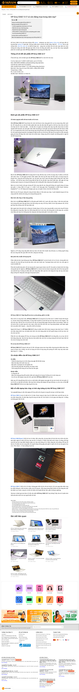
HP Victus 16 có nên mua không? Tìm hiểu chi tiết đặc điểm (23, 511)
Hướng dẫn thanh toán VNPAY (58, 637)
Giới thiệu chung (22, 634)
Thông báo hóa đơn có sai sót (41, 647)
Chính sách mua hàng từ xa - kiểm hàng (43, 634)
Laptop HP (9, 14)
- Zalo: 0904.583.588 (32, 678)
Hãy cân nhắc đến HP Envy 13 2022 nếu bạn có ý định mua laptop (53, 529)
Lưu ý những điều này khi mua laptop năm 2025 (20, 505)
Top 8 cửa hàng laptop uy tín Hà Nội (18, 504)
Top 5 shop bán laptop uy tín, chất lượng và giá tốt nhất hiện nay (23, 502)
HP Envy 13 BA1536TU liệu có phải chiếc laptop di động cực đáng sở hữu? (19, 529)
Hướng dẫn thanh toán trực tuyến (42, 638)
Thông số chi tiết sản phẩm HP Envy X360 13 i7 (21, 22)
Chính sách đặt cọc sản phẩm (41, 635)
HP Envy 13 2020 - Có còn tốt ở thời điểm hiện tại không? (36, 559)
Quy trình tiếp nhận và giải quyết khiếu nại (43, 643)
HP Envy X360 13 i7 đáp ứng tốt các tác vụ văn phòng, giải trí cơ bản (26, 31)
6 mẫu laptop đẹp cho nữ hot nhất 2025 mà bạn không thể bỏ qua (24, 512)
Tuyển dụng (73, 3)
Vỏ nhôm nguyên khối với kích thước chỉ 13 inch (22, 26)
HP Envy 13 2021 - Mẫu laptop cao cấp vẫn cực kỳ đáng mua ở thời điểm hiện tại (19, 574)
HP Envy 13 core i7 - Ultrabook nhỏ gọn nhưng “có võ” (18, 559)
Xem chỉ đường (4, 662)
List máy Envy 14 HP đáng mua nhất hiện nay (53, 544)
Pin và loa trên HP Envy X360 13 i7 (19, 33)
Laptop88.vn (4, 634)
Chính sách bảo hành (40, 640)
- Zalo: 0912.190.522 (68, 665)
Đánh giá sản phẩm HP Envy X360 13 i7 (20, 24)
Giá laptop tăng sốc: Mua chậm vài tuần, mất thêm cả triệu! (22, 501)
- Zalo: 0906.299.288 (28, 661)
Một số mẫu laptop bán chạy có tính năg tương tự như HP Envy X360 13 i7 (26, 37)
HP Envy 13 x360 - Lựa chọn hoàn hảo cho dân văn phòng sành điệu (53, 559)
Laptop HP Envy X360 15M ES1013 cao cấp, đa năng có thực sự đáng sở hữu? (36, 529)
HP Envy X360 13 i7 (31, 49)
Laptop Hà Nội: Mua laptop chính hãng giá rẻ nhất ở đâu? (22, 507)
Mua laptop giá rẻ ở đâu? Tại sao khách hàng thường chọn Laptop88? (24, 506)
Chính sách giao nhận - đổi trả (41, 637)
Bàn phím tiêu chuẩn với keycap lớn (19, 29)
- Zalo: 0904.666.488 (34, 672)
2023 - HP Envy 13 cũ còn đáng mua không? (18, 544)
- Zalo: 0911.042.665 (30, 666)
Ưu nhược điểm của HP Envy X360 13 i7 (20, 35)
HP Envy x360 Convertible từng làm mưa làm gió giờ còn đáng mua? (36, 544)
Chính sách (74, 1)
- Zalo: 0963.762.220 (50, 665)
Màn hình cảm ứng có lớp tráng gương (20, 28)
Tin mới (4, 14)
